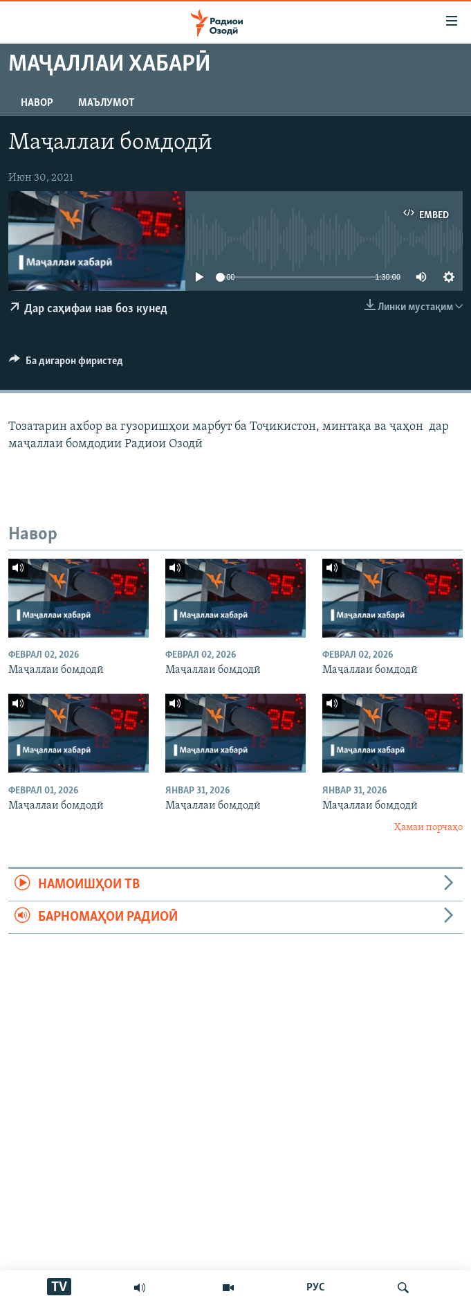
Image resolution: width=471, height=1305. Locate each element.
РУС (315, 1287)
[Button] (66, 364)
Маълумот (106, 103)
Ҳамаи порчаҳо (428, 827)
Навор (37, 103)
